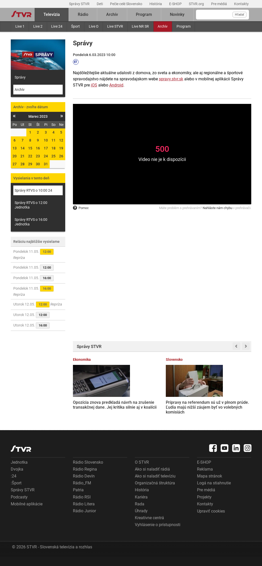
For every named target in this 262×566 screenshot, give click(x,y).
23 (38, 156)
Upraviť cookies (211, 520)
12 (61, 140)
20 (15, 156)
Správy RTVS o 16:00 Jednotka (31, 221)
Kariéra (141, 506)
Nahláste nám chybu (217, 208)
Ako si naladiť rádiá (152, 478)
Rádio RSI (82, 506)
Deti (100, 4)
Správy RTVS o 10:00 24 (33, 190)
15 (30, 148)
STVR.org (197, 4)
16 (38, 148)
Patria (78, 499)
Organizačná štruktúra (155, 492)
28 (22, 164)
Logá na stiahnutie (214, 492)
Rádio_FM (82, 492)
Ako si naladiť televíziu (155, 485)
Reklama (205, 478)
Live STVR (115, 26)
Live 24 (56, 26)
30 (38, 164)
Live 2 (37, 26)
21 (22, 156)
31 (46, 164)
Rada (139, 513)
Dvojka (17, 478)
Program (184, 26)
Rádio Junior (84, 520)
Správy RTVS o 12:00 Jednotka (31, 205)
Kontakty (241, 4)
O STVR (142, 471)
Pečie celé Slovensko (126, 4)
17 (46, 148)
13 (15, 148)
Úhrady (141, 520)
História (156, 4)
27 (15, 164)
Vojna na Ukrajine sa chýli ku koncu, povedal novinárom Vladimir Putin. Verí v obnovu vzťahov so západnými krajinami (185, 404)
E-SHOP (175, 4)
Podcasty (19, 506)
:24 (13, 485)
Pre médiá (219, 4)
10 (46, 140)
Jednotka (19, 471)
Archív (163, 26)
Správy (20, 77)
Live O (94, 26)
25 (53, 156)
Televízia (51, 14)
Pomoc (81, 208)
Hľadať (239, 14)
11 (53, 140)
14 (22, 148)
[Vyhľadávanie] (222, 14)
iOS (94, 85)
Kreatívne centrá (149, 527)
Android (116, 85)
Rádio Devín (84, 485)
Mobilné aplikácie (26, 513)
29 (30, 164)
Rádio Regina (85, 478)
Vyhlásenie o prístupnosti (157, 534)
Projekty (204, 506)
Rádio (83, 14)
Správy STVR (79, 4)
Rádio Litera (84, 513)
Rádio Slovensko (88, 471)
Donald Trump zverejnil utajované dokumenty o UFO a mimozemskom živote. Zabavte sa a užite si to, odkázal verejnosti (230, 407)
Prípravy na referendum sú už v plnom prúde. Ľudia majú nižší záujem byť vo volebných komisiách (137, 404)
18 (53, 148)
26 (61, 156)
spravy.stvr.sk (171, 79)
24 (46, 156)
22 (30, 156)
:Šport (16, 492)
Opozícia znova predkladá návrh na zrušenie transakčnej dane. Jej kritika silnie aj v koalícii (92, 402)
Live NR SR (140, 26)
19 (61, 148)
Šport (75, 26)
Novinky (177, 14)
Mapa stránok (209, 485)
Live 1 (20, 26)
